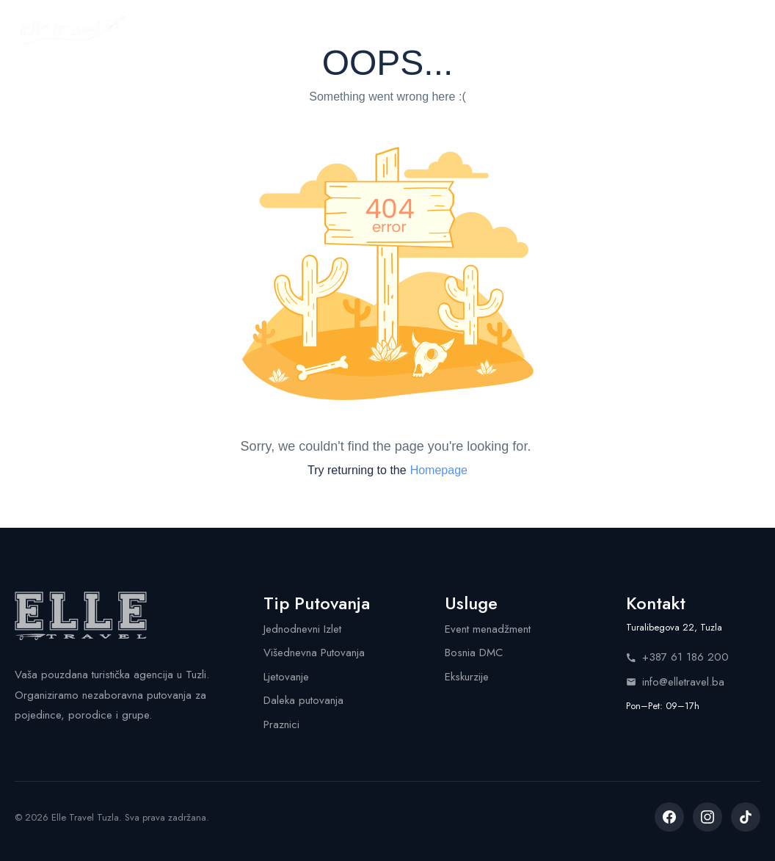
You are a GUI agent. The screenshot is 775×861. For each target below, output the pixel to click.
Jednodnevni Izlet (302, 629)
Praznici (281, 724)
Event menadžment (488, 629)
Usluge (418, 31)
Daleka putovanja (303, 700)
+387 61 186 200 (677, 657)
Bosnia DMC (474, 652)
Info (544, 31)
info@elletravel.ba (675, 682)
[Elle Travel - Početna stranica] (73, 31)
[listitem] (669, 817)
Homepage (438, 470)
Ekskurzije (467, 677)
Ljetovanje (286, 677)
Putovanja (245, 31)
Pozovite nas (702, 31)
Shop (484, 31)
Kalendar (335, 31)
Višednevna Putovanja (314, 652)
